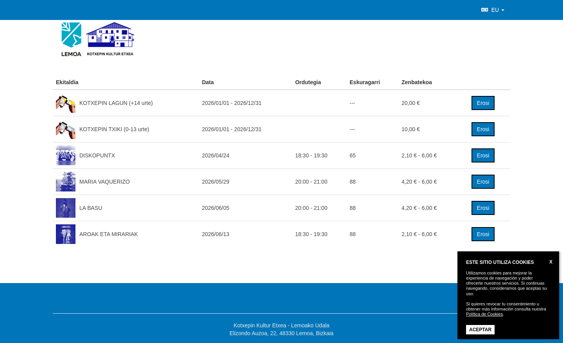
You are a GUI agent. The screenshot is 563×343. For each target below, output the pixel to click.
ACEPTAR (480, 329)
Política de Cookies (484, 314)
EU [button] (492, 10)
